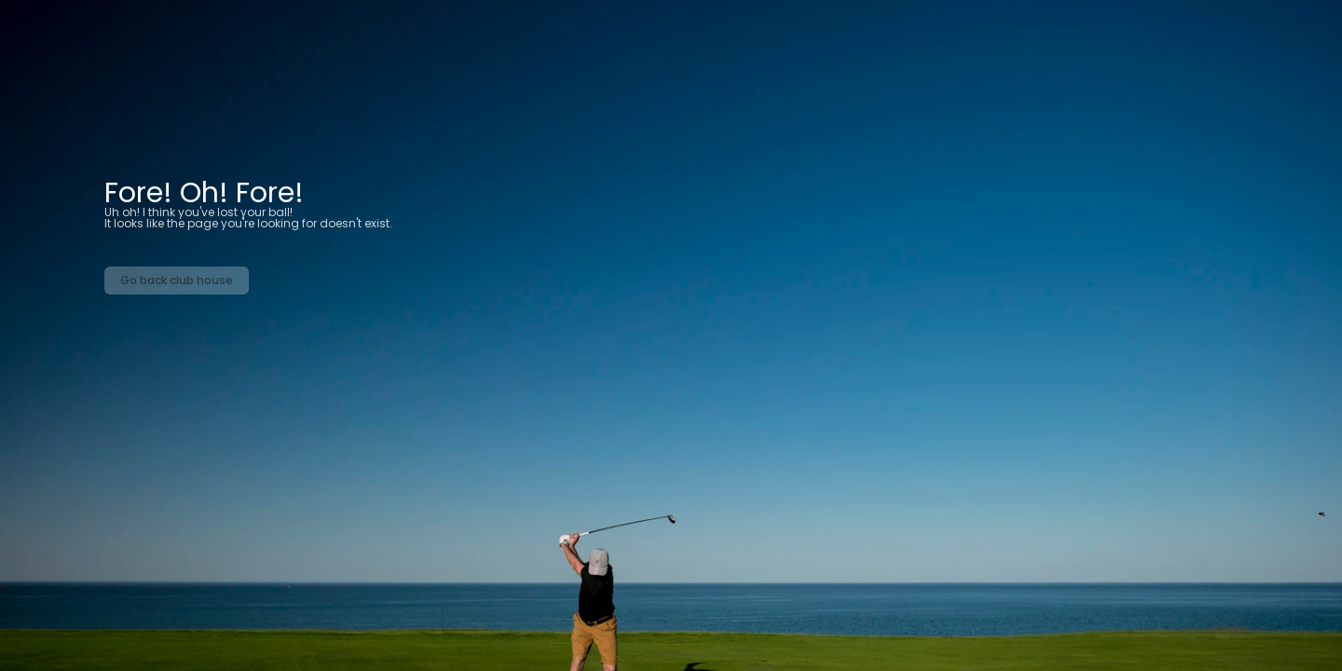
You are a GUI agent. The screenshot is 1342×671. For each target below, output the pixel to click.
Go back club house (176, 280)
